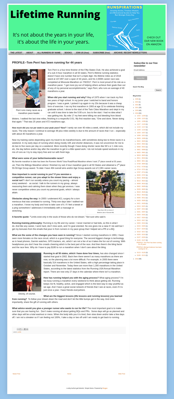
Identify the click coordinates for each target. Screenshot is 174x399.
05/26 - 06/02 (141, 189)
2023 (137, 102)
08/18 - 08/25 (141, 155)
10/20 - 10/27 (141, 133)
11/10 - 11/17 (141, 127)
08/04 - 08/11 (141, 161)
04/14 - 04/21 (141, 206)
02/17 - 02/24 (141, 229)
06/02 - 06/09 (141, 186)
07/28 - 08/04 (141, 164)
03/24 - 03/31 (141, 215)
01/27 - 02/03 (141, 237)
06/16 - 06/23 (141, 181)
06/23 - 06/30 (141, 178)
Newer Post (16, 374)
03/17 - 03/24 (141, 217)
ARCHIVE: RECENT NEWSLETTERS (130, 53)
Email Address (139, 70)
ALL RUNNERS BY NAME (48, 53)
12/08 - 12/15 (141, 118)
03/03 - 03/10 (141, 223)
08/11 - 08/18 (141, 158)
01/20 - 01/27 (141, 240)
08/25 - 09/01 (141, 152)
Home (69, 374)
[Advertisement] (69, 355)
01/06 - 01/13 (141, 255)
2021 (137, 107)
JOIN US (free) (82, 53)
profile (19, 332)
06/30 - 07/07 (141, 175)
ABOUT (29, 53)
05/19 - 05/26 (141, 192)
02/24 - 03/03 (141, 226)
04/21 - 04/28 (141, 203)
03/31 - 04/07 (141, 212)
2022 (137, 105)
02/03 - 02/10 (141, 234)
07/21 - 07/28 (141, 167)
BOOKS (68, 53)
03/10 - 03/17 (141, 220)
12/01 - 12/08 (141, 121)
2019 (137, 113)
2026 (137, 99)
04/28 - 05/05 (141, 200)
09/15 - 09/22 (141, 144)
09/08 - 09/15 (141, 147)
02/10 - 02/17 (141, 232)
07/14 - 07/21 (141, 169)
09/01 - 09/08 (141, 149)
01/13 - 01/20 (141, 252)
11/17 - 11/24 (141, 124)
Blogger (104, 388)
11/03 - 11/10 (141, 130)
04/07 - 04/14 (141, 209)
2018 (137, 259)
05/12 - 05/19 (141, 195)
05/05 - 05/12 (141, 198)
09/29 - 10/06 (141, 138)
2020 (137, 110)
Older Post (121, 374)
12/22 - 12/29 (141, 116)
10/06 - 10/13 (141, 135)
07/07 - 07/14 (141, 172)
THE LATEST (16, 53)
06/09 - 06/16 (141, 183)
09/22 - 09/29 (141, 141)
